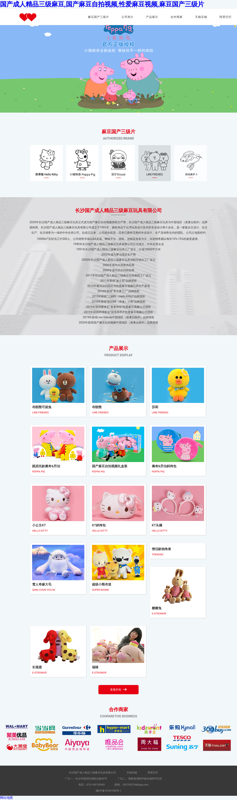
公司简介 (128, 16)
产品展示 (152, 16)
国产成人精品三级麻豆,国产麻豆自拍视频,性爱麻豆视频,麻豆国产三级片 (102, 4)
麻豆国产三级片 (98, 16)
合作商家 (177, 16)
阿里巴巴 (226, 16)
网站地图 (6, 798)
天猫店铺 (201, 16)
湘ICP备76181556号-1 (109, 790)
